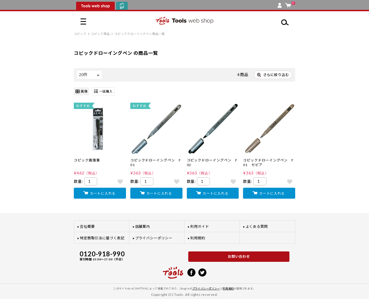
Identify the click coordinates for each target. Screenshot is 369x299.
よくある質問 (257, 226)
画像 (81, 91)
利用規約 (197, 238)
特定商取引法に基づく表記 (102, 238)
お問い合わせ (239, 256)
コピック (80, 33)
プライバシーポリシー (153, 238)
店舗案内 (142, 226)
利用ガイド (199, 226)
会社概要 (87, 226)
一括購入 (103, 91)
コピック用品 (100, 33)
